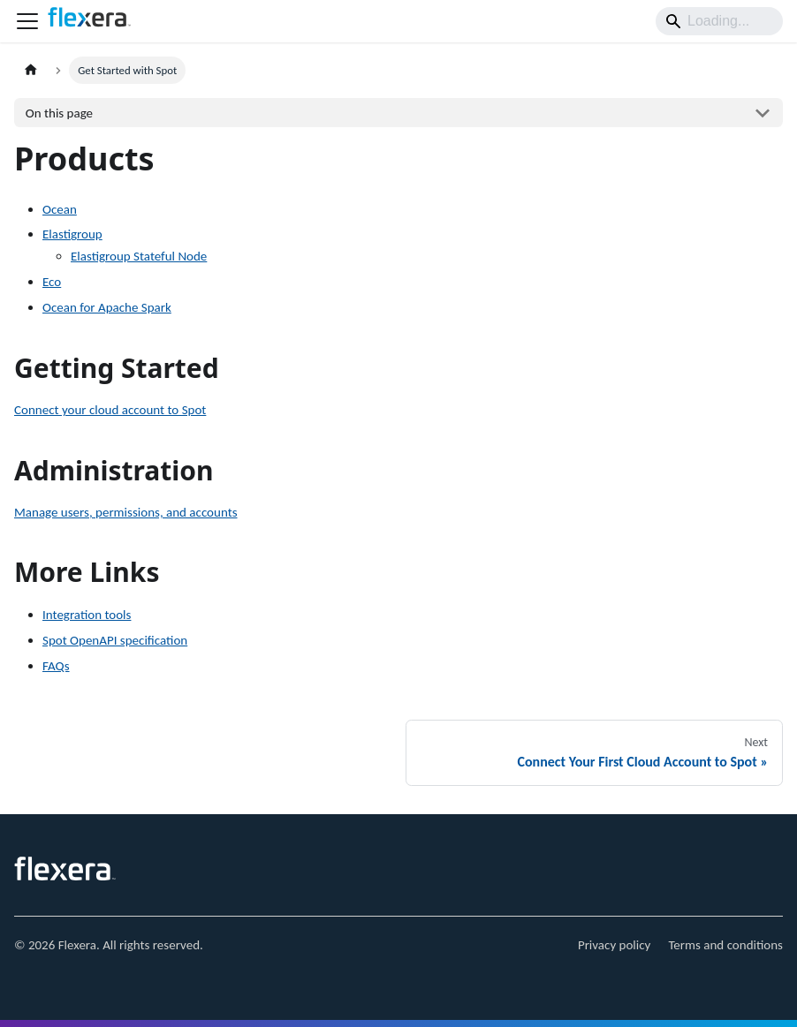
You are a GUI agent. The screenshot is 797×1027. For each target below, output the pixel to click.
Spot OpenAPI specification (114, 640)
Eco (51, 282)
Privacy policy (614, 945)
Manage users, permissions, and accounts (126, 512)
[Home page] (31, 70)
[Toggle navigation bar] (27, 21)
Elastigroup (72, 234)
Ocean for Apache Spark (106, 307)
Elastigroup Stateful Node (139, 256)
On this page (59, 113)
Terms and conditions (725, 945)
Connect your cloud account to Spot (110, 410)
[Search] (719, 21)
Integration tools (86, 615)
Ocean (59, 209)
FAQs (56, 666)
